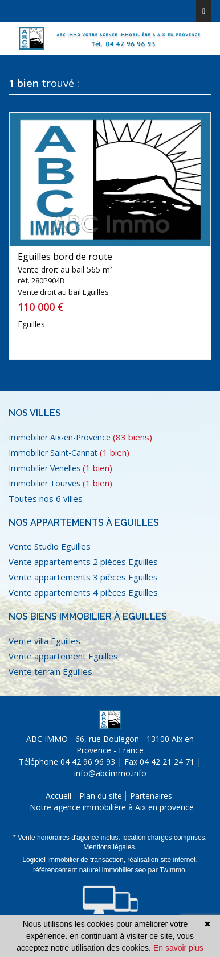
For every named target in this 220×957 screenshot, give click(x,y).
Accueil (58, 795)
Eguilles (31, 324)
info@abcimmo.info (110, 773)
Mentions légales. (109, 847)
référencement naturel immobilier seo (90, 870)
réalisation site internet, (162, 860)
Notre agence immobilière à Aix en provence (112, 807)
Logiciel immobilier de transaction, (74, 860)
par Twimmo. (167, 870)
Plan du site (100, 795)
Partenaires (151, 795)
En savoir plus (178, 947)
